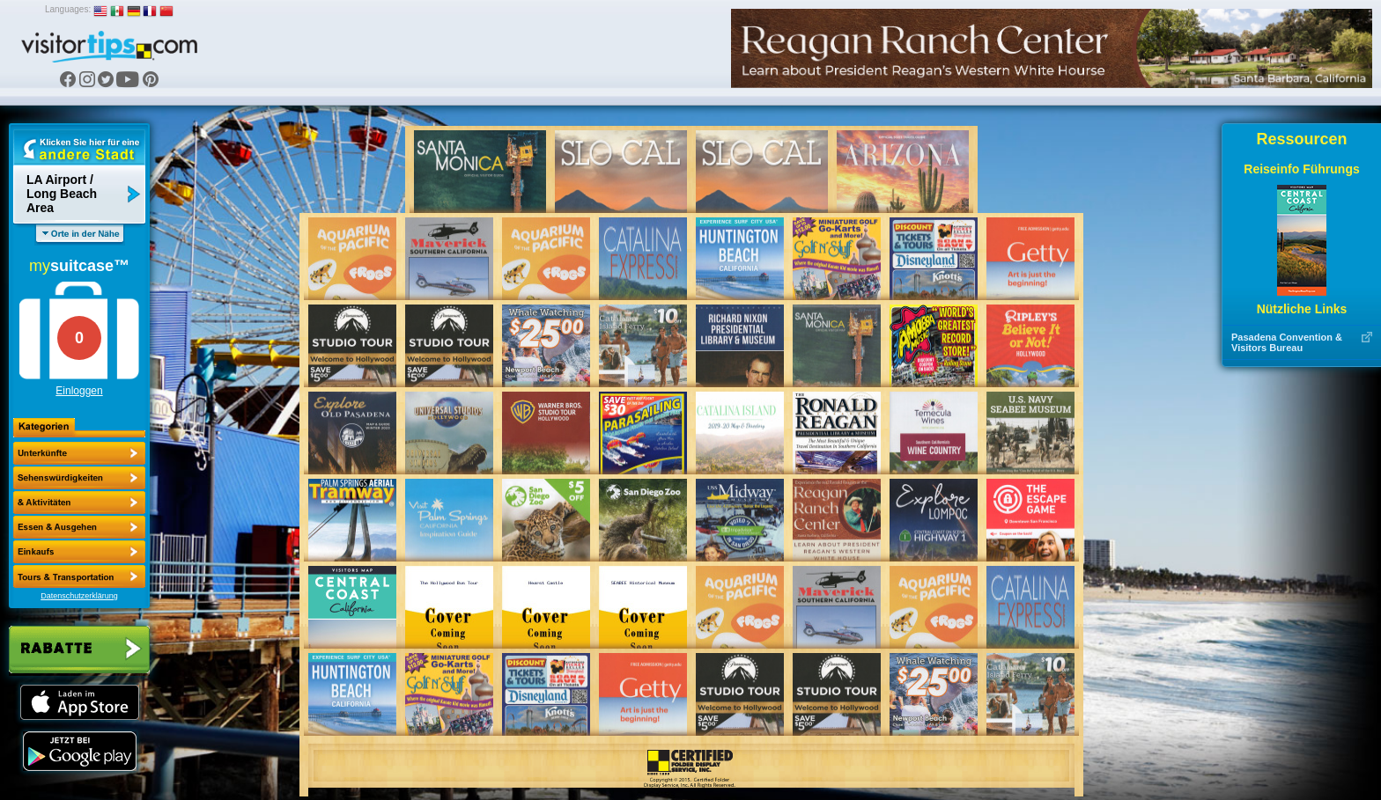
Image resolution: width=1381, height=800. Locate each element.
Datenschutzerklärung (79, 595)
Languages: (68, 9)
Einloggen (78, 391)
